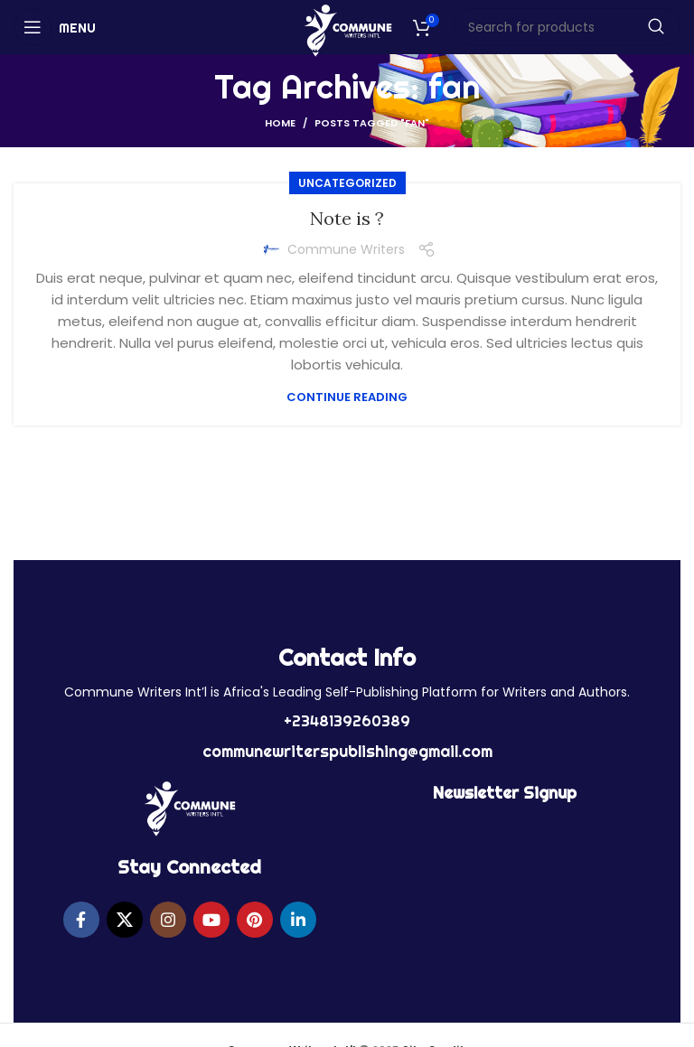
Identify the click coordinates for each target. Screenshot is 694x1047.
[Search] (567, 27)
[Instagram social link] (168, 920)
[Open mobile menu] (55, 27)
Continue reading (347, 397)
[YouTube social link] (211, 920)
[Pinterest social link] (255, 920)
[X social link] (125, 920)
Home (280, 123)
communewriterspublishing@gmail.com (347, 751)
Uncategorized (347, 183)
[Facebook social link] (81, 920)
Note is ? (347, 218)
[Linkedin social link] (298, 920)
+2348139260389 (347, 721)
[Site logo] (347, 29)
